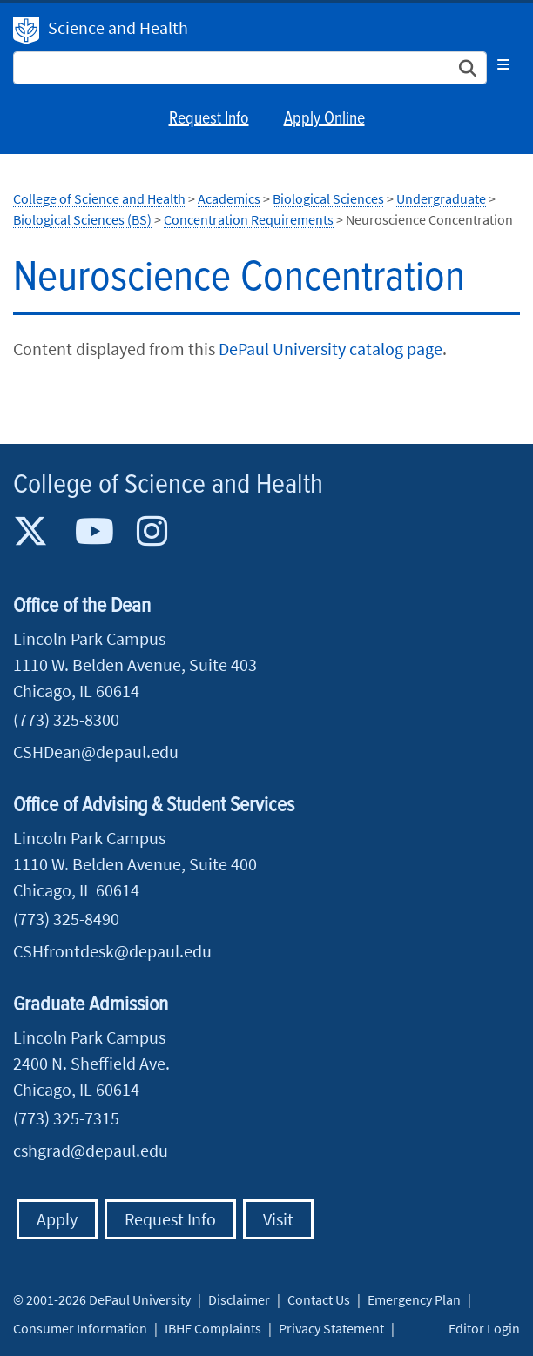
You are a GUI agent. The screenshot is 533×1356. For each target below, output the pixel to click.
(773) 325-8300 (66, 719)
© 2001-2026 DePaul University (102, 1299)
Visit (278, 1219)
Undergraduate (441, 198)
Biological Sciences (328, 198)
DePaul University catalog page (330, 348)
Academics (229, 198)
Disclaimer (239, 1299)
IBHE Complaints (213, 1328)
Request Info (209, 119)
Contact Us (318, 1299)
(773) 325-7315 (66, 1118)
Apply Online (324, 119)
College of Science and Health (99, 198)
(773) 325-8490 (66, 919)
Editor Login (484, 1328)
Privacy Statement (331, 1328)
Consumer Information (80, 1328)
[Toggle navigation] (503, 64)
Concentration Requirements (249, 219)
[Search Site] (250, 67)
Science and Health (118, 27)
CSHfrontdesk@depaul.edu (112, 951)
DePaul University (26, 30)
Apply (57, 1219)
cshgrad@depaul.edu (90, 1150)
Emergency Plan (414, 1299)
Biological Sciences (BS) (82, 219)
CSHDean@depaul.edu (96, 751)
